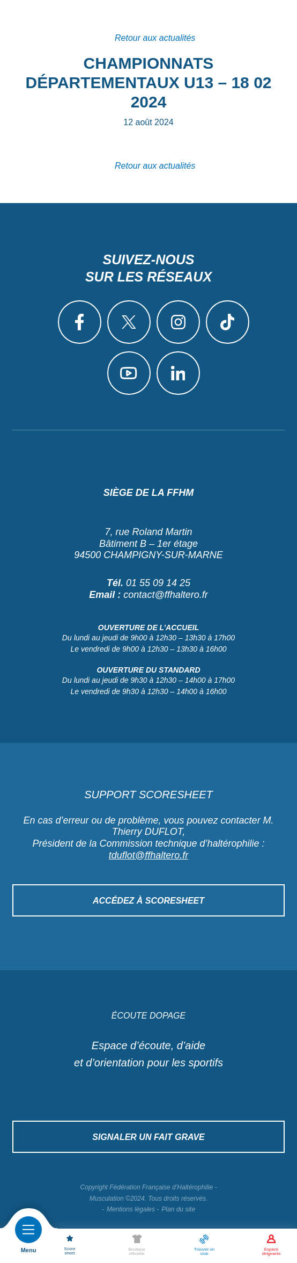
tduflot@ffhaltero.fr (148, 855)
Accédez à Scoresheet (148, 900)
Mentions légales (131, 1209)
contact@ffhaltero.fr (165, 594)
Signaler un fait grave (148, 1137)
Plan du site (178, 1209)
